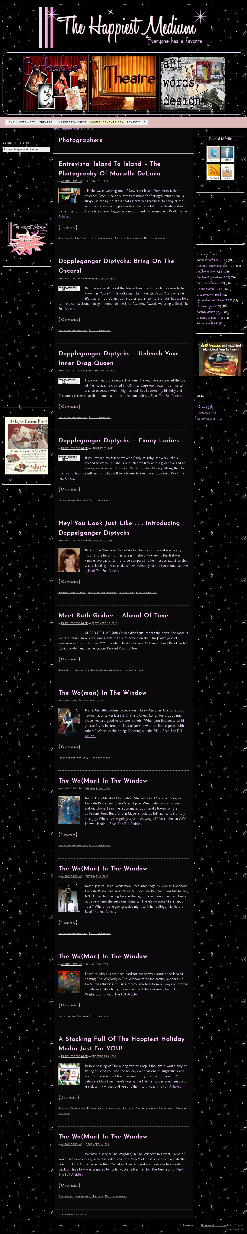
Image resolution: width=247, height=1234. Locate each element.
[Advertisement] (26, 185)
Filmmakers (81, 670)
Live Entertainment (71, 122)
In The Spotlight (83, 238)
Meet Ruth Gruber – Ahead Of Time (113, 616)
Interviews (27, 122)
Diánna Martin (205, 288)
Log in (200, 401)
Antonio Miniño (71, 181)
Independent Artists (106, 122)
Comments (206, 413)
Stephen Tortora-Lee (209, 277)
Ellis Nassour (204, 306)
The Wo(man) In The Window (102, 693)
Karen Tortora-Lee (74, 278)
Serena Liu (203, 323)
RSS (223, 260)
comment (68, 227)
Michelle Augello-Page (210, 300)
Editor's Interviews (72, 592)
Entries (203, 407)
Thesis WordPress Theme (214, 1225)
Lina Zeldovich (205, 294)
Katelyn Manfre (205, 312)
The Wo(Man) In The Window (102, 781)
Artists (63, 238)
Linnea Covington (207, 317)
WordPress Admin (235, 1229)
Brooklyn (65, 670)
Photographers (155, 238)
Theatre (45, 122)
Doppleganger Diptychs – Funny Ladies (118, 441)
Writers (64, 1113)
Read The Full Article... (167, 396)
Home (11, 122)
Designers (78, 1108)
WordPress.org (205, 418)
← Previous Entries (72, 1214)
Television (166, 1108)
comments (69, 320)
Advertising (136, 122)
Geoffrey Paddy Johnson (211, 265)
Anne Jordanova (206, 283)
